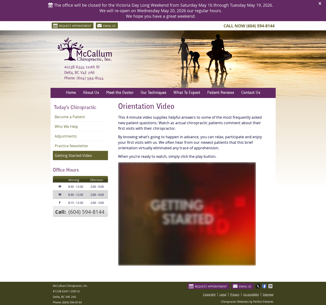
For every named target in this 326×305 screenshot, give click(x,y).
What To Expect (186, 93)
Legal (222, 294)
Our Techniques (153, 93)
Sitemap (268, 294)
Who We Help (66, 126)
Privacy (234, 294)
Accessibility (251, 294)
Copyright (209, 294)
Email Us (106, 25)
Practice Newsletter (71, 145)
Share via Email (270, 286)
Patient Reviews (220, 93)
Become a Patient (70, 116)
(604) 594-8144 (260, 26)
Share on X (258, 286)
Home (71, 93)
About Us (91, 93)
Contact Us (250, 93)
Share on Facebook (264, 286)
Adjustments (66, 136)
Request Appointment (72, 25)
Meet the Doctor (119, 93)
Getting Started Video (73, 155)
